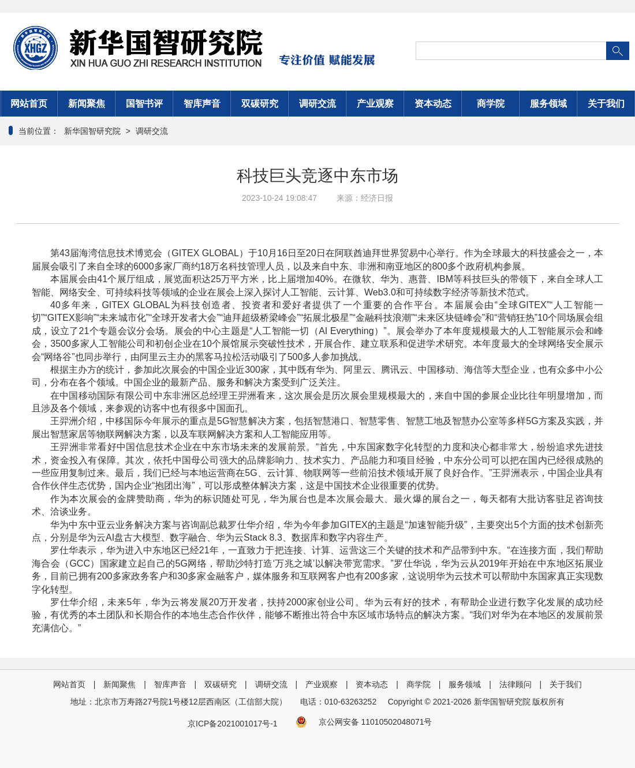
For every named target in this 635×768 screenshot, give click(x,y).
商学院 (491, 103)
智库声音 (202, 103)
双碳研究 (259, 103)
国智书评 (144, 103)
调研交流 (317, 103)
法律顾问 (515, 684)
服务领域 (548, 103)
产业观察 (375, 103)
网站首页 (28, 103)
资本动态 (432, 103)
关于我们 (606, 103)
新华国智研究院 (91, 131)
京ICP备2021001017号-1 (233, 723)
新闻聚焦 (86, 103)
